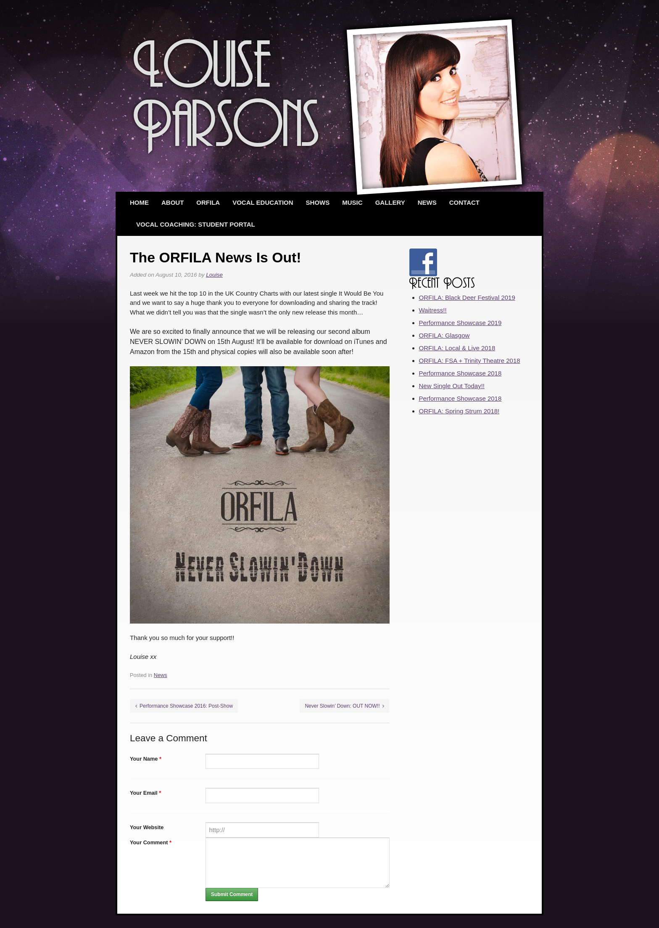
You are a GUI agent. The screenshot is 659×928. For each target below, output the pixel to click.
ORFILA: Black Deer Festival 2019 (467, 297)
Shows (318, 202)
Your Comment (150, 842)
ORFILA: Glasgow (444, 335)
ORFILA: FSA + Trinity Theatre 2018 (469, 360)
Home (139, 202)
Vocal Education (262, 202)
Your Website (146, 827)
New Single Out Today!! (452, 385)
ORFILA (208, 202)
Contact (464, 202)
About (172, 202)
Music (352, 202)
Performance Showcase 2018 (460, 373)
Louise (214, 275)
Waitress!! (433, 310)
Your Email (145, 793)
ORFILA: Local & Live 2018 (457, 348)
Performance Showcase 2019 (460, 322)
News (427, 202)
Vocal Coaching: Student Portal (195, 224)
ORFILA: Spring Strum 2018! (459, 411)
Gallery (390, 202)
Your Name (145, 759)
